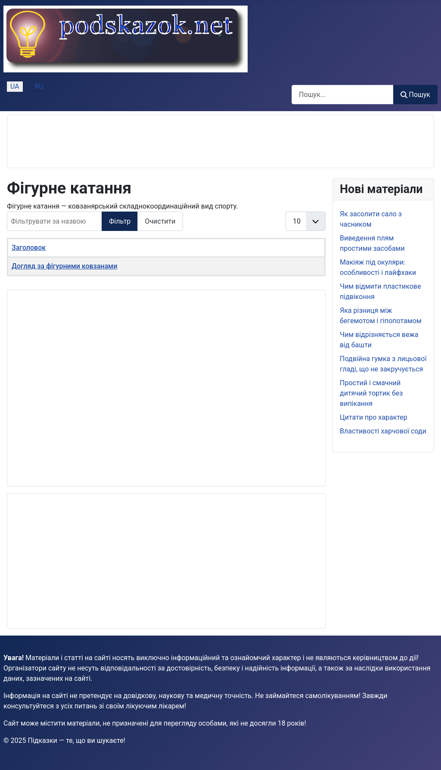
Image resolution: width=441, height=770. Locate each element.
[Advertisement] (171, 141)
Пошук (415, 94)
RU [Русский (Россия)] (39, 86)
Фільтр (119, 221)
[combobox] (343, 94)
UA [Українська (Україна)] (14, 86)
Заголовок (29, 247)
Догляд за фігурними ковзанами (64, 266)
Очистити (160, 221)
